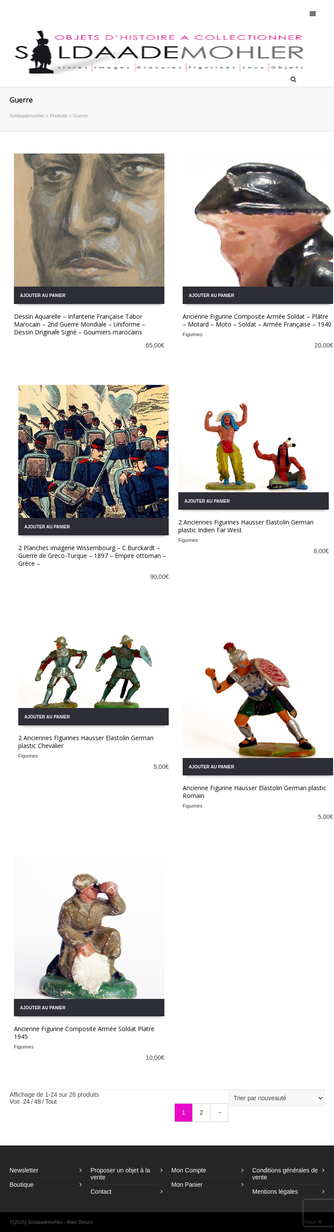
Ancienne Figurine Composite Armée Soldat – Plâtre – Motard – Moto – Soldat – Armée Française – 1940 (257, 320)
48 (37, 1101)
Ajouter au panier (42, 295)
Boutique (21, 1184)
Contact (100, 1191)
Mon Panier (187, 1184)
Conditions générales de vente (285, 1174)
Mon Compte (188, 1170)
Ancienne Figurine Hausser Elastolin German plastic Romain (254, 792)
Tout (51, 1101)
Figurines (192, 334)
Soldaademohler (27, 115)
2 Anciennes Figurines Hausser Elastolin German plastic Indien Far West (246, 526)
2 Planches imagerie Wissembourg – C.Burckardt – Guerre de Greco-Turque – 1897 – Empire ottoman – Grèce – (92, 556)
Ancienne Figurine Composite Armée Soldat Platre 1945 (84, 1033)
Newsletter (24, 1170)
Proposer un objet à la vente (120, 1174)
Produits (58, 115)
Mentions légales (275, 1191)
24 (26, 1101)
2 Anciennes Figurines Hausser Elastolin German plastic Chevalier (86, 742)
